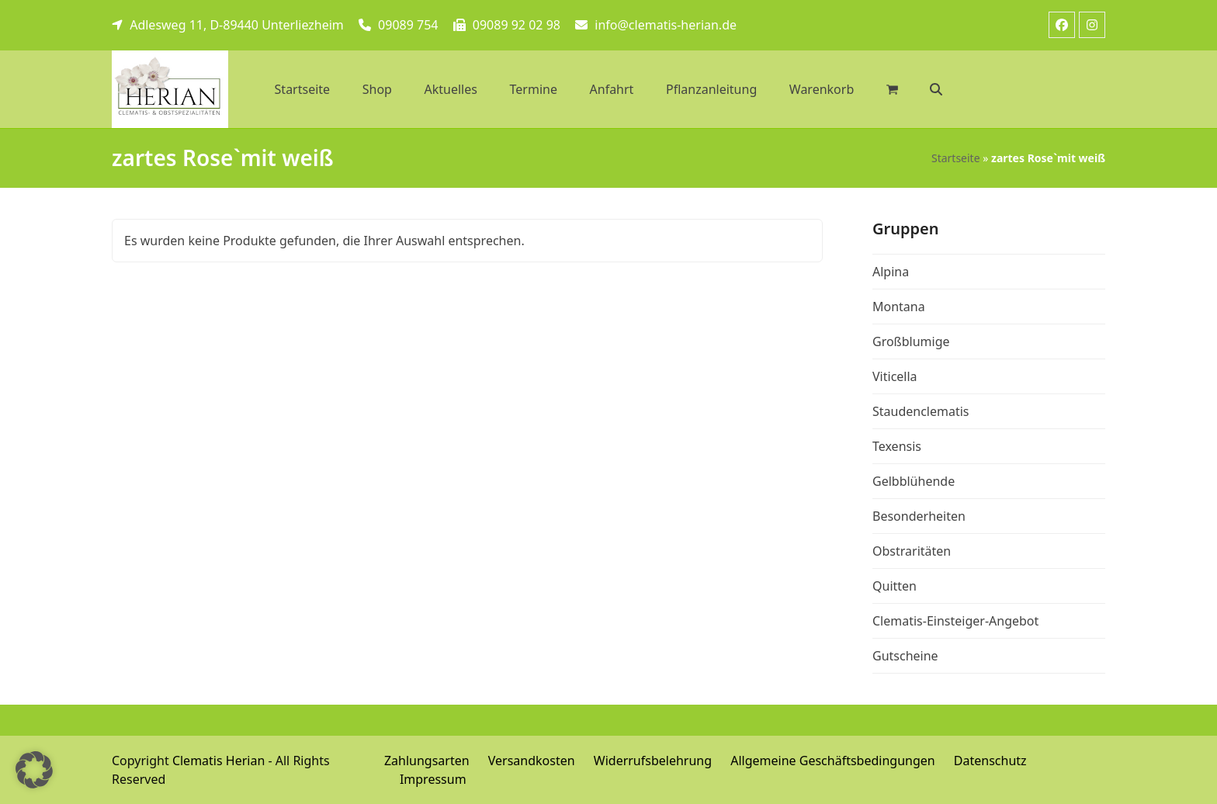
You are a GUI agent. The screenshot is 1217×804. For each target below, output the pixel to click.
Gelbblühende (913, 481)
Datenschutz (990, 760)
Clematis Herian (218, 760)
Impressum (433, 779)
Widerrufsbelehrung (653, 760)
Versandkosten (531, 760)
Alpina (890, 271)
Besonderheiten (919, 516)
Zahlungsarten (427, 760)
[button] (936, 89)
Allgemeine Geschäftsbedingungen (832, 760)
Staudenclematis (920, 411)
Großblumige (911, 341)
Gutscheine (905, 655)
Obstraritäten (911, 551)
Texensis (896, 446)
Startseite (955, 158)
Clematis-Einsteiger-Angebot (955, 620)
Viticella (894, 376)
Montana (898, 306)
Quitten (894, 585)
